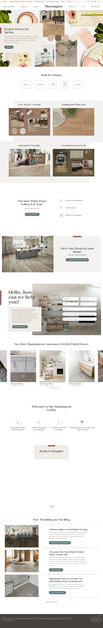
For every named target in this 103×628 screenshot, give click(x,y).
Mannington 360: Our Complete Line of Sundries (21, 1)
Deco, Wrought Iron (49, 385)
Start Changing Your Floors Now (77, 259)
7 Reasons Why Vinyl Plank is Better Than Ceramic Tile (66, 553)
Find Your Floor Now (32, 214)
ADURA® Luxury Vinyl (9, 6)
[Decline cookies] (100, 615)
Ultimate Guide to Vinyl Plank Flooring (68, 529)
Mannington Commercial (53, 1)
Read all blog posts (51, 601)
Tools (83, 6)
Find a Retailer (95, 6)
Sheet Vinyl (72, 6)
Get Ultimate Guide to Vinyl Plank (60, 542)
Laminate (36, 6)
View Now (9, 47)
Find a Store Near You (20, 326)
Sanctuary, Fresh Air (78, 385)
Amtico (63, 1)
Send (65, 330)
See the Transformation (57, 592)
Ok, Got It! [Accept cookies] (96, 619)
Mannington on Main (39, 1)
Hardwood (24, 6)
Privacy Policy (55, 618)
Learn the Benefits (56, 569)
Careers (69, 1)
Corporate (4, 1)
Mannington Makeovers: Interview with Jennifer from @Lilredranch (66, 580)
